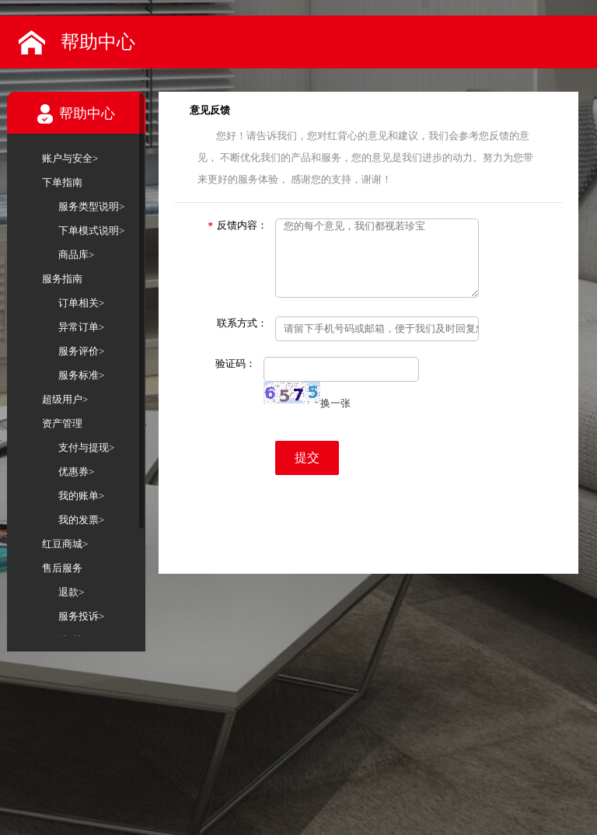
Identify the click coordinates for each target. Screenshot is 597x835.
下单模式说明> (91, 230)
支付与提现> (86, 447)
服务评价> (81, 351)
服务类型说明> (91, 206)
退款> (71, 592)
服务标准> (81, 375)
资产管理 (62, 423)
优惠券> (76, 471)
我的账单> (81, 495)
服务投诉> (81, 616)
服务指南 (62, 279)
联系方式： (242, 323)
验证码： (235, 363)
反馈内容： (238, 225)
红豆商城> (65, 544)
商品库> (76, 254)
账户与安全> (70, 158)
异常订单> (81, 327)
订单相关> (81, 303)
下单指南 (62, 182)
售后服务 (62, 568)
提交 (307, 457)
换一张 (335, 403)
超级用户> (65, 399)
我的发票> (81, 520)
